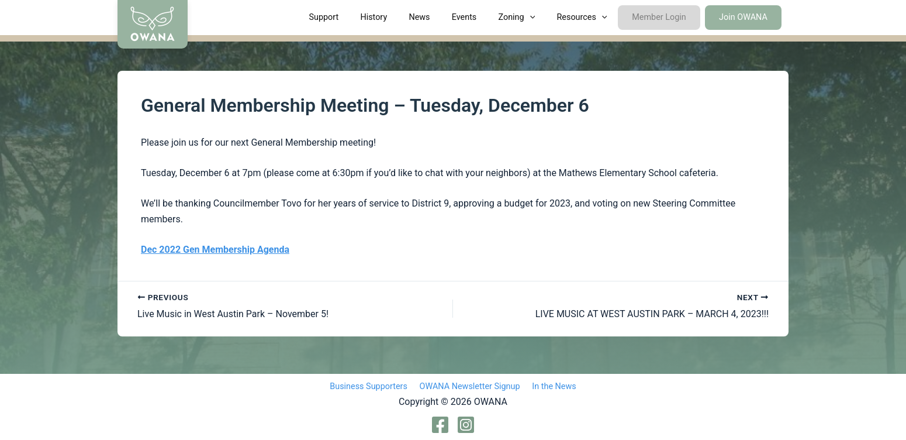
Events (486, 17)
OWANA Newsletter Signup (470, 386)
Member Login (666, 17)
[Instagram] (466, 424)
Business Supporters (372, 386)
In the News (550, 386)
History (405, 17)
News (446, 17)
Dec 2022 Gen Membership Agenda (215, 249)
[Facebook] (440, 424)
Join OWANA (745, 17)
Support (360, 17)
